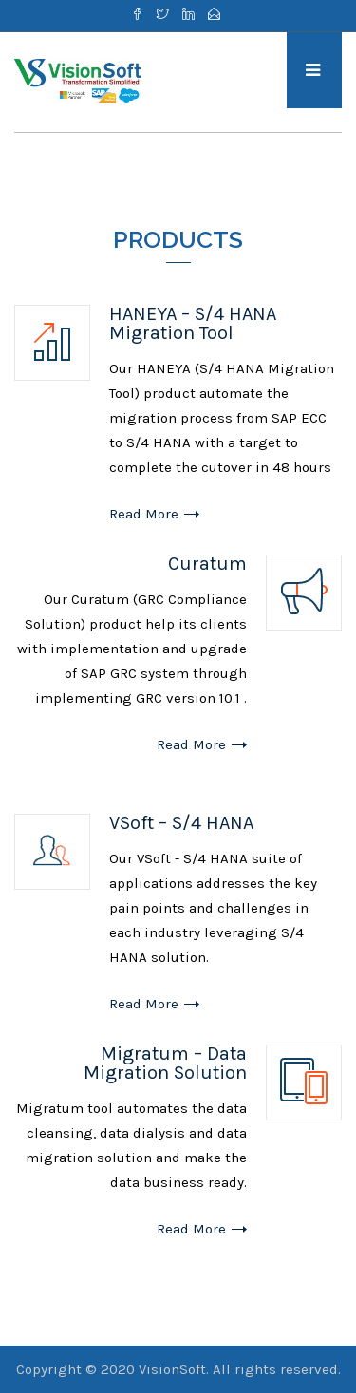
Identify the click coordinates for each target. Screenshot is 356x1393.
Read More (143, 513)
